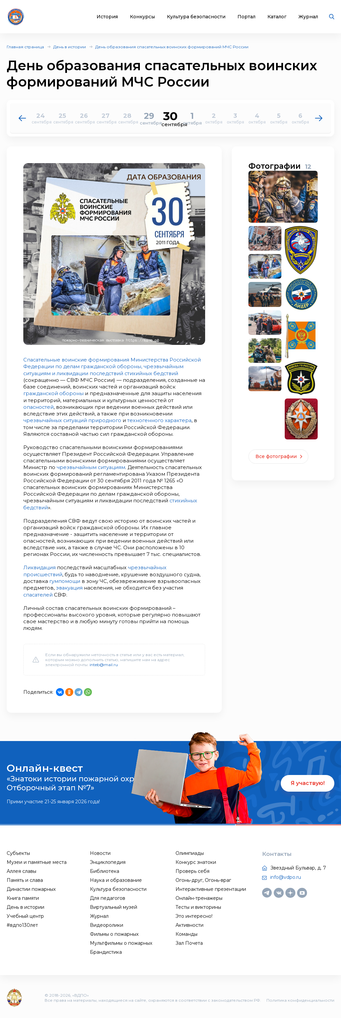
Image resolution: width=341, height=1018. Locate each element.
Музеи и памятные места (37, 860)
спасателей (38, 593)
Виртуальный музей (113, 905)
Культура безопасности (196, 17)
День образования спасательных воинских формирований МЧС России (171, 46)
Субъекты (18, 851)
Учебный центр (25, 914)
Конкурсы (142, 17)
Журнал (308, 17)
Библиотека (104, 869)
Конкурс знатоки (195, 860)
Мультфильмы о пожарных (121, 941)
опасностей (39, 406)
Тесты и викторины (198, 905)
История (107, 17)
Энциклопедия (108, 860)
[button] (319, 118)
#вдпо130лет (22, 923)
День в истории (69, 46)
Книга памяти (23, 896)
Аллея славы (21, 869)
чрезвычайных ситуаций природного (73, 419)
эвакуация (70, 586)
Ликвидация (40, 566)
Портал (246, 17)
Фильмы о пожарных (114, 932)
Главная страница (25, 46)
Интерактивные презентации (210, 887)
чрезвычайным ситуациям (92, 466)
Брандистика (106, 950)
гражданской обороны (72, 393)
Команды (186, 932)
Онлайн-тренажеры (198, 896)
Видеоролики (106, 923)
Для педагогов (107, 896)
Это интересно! (193, 914)
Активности (189, 923)
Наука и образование (116, 878)
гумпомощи (65, 579)
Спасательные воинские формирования (77, 360)
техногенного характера (162, 419)
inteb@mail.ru (104, 662)
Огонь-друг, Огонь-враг (203, 878)
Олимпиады (189, 851)
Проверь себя (192, 869)
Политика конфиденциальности (300, 998)
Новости (100, 851)
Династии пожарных (31, 887)
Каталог (276, 17)
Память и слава (25, 878)
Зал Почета (189, 941)
